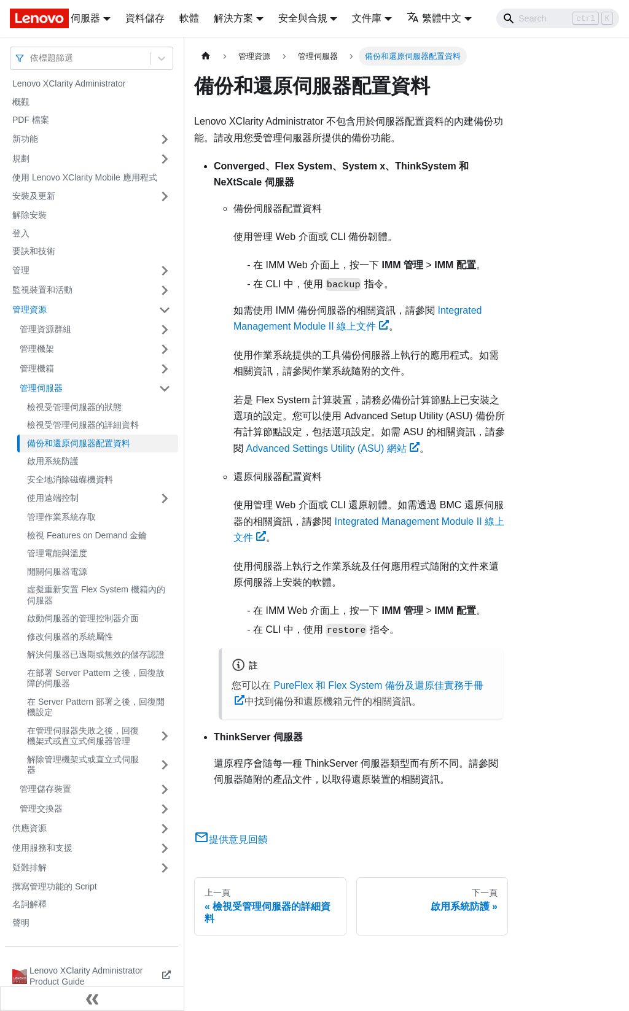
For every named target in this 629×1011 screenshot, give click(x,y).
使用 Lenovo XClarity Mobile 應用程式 (84, 177)
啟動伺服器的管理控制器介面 (83, 618)
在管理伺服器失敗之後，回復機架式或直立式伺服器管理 (83, 736)
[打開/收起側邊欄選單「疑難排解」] (164, 868)
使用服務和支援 (42, 848)
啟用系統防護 (53, 461)
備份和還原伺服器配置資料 (78, 443)
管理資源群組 (45, 329)
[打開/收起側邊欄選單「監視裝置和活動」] (164, 290)
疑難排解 (29, 867)
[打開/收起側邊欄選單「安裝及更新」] (164, 196)
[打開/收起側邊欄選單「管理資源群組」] (164, 329)
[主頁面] (205, 56)
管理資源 (29, 309)
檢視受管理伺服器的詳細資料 (83, 425)
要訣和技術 (33, 251)
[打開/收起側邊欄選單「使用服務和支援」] (164, 848)
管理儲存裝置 (45, 789)
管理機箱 (37, 368)
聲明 (20, 923)
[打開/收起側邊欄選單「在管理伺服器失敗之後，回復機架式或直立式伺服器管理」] (164, 736)
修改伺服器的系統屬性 (70, 636)
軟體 (189, 18)
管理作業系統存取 (61, 517)
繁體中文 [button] (434, 18)
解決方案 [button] (233, 18)
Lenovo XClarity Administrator (68, 83)
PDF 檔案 (30, 120)
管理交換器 (41, 808)
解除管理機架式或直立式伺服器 (83, 764)
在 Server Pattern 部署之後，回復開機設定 (96, 707)
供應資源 (29, 828)
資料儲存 (145, 18)
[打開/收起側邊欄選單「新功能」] (164, 139)
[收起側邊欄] (92, 998)
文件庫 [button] (366, 18)
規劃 (20, 158)
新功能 (25, 139)
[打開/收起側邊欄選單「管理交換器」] (164, 809)
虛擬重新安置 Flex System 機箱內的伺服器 (96, 594)
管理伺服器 (41, 388)
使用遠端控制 (53, 498)
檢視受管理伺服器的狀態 (74, 407)
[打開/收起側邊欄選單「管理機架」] (164, 349)
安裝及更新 (33, 196)
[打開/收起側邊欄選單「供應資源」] (164, 829)
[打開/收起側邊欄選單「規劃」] (164, 159)
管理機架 (37, 349)
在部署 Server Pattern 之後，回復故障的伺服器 (96, 678)
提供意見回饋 (231, 839)
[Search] (557, 18)
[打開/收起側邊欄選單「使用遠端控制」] (164, 498)
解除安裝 (29, 215)
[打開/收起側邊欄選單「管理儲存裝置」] (164, 789)
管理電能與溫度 (57, 553)
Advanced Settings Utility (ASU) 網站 (332, 448)
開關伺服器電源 (57, 571)
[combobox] (31, 58)
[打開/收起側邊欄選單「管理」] (164, 271)
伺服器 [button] (85, 18)
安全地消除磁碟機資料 (70, 479)
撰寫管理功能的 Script (54, 886)
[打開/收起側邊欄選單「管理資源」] (164, 310)
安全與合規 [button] (302, 18)
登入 (20, 233)
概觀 (20, 102)
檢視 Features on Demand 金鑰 (87, 535)
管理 (20, 270)
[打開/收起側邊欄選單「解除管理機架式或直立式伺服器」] (164, 765)
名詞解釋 (29, 904)
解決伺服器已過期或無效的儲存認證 (96, 654)
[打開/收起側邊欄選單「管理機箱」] (164, 369)
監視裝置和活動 (42, 290)
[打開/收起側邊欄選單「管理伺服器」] (164, 388)
